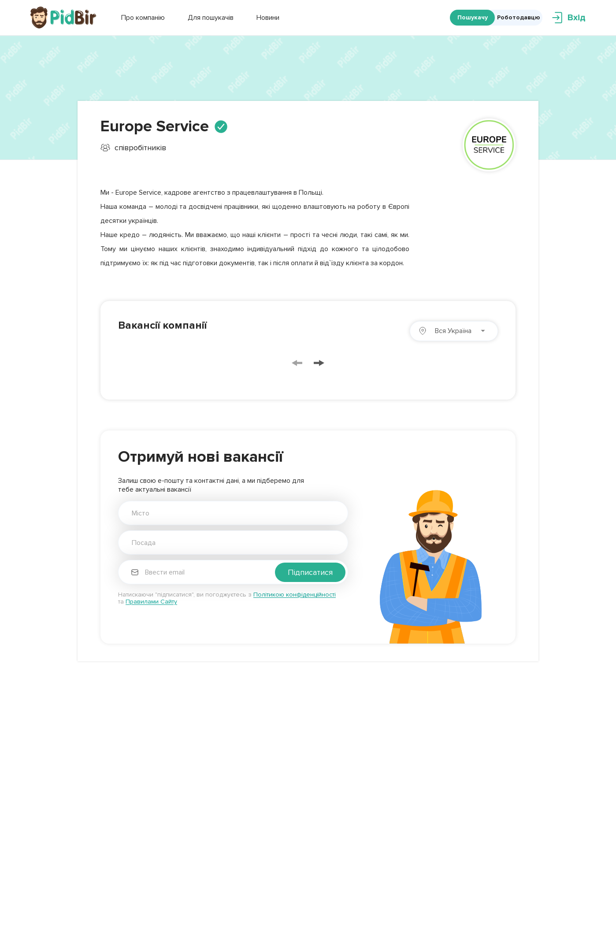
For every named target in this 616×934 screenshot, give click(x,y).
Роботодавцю (518, 17)
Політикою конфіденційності (294, 594)
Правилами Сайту (151, 601)
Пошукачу (472, 17)
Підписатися (310, 572)
